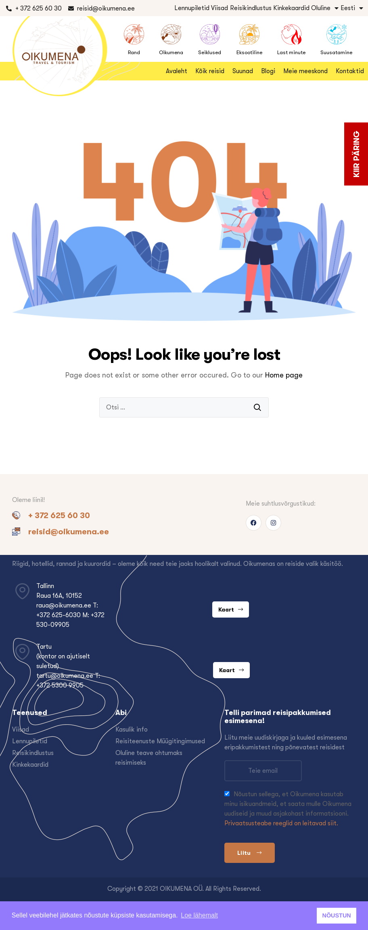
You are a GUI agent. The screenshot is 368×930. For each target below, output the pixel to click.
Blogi (268, 71)
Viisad (219, 8)
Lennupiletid (191, 8)
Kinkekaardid (291, 8)
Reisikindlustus (251, 8)
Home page (284, 375)
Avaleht (176, 71)
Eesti (352, 8)
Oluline (325, 8)
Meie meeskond (305, 71)
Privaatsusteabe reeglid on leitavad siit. (281, 823)
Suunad (242, 71)
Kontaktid (350, 71)
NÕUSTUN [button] (336, 915)
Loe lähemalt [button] (199, 915)
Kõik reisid (209, 71)
